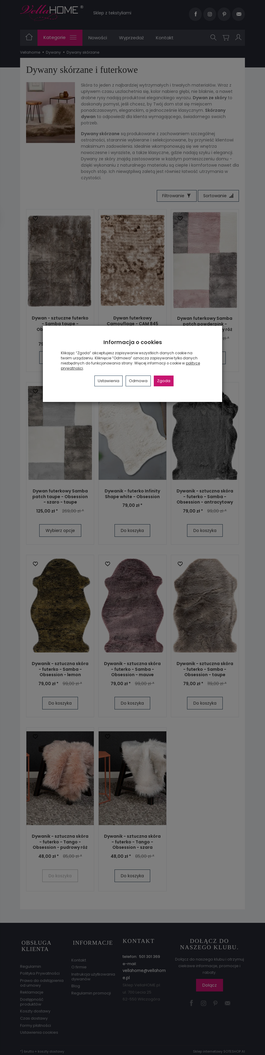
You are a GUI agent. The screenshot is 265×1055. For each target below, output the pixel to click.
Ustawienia (108, 381)
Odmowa (138, 381)
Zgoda (163, 381)
